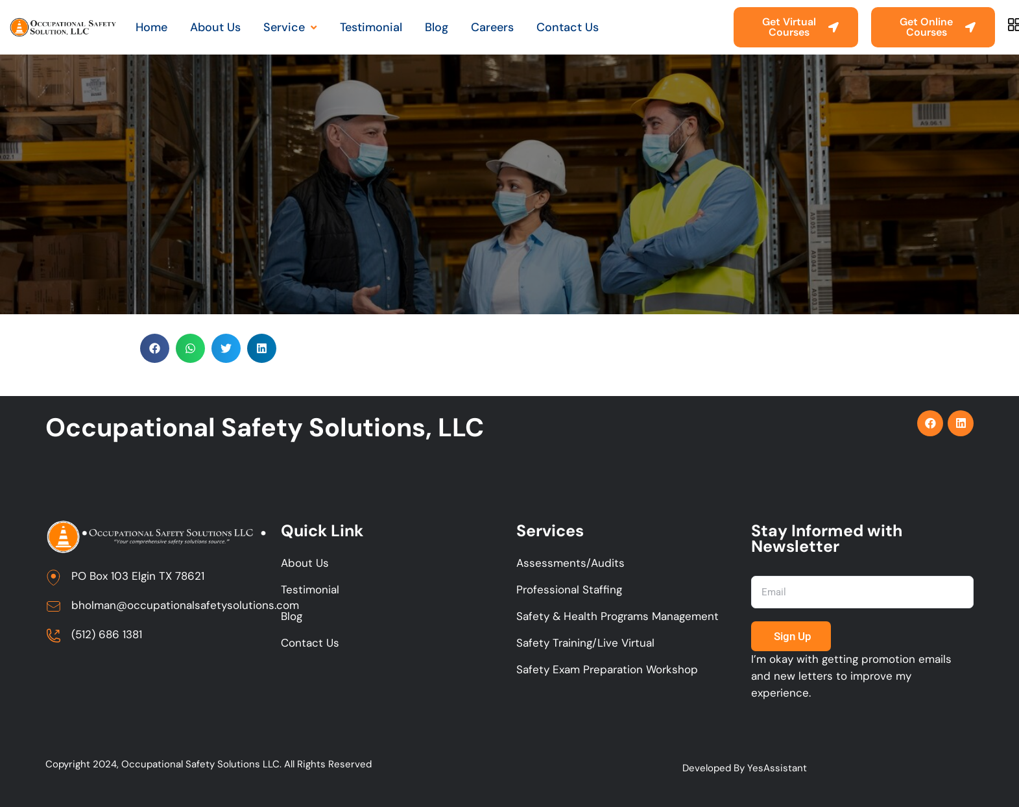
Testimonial (310, 590)
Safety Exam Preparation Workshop (607, 670)
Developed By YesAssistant (744, 768)
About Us (305, 563)
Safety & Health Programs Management (617, 617)
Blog (291, 617)
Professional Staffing (569, 590)
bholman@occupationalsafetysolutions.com (185, 606)
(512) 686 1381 (106, 635)
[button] (154, 348)
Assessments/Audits (570, 563)
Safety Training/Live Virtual (585, 643)
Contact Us (310, 643)
